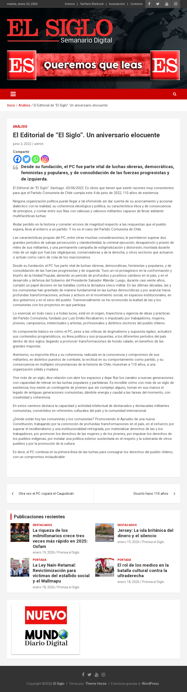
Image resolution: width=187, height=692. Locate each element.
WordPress (150, 683)
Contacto (136, 4)
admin (39, 144)
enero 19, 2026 (44, 552)
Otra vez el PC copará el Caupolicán (46, 493)
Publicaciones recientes (39, 516)
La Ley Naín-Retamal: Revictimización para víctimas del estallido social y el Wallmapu (61, 573)
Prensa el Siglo (68, 552)
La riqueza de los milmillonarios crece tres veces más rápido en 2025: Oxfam (60, 538)
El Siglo (58, 683)
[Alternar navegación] (13, 94)
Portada (39, 559)
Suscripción (117, 4)
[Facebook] (17, 159)
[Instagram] (45, 159)
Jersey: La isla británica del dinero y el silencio (145, 533)
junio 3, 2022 (22, 144)
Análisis (20, 126)
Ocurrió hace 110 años (150, 493)
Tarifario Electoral (91, 4)
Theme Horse (95, 683)
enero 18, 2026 (44, 587)
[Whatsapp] (36, 159)
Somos (70, 4)
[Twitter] (26, 159)
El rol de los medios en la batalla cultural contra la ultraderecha (143, 570)
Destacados (42, 525)
